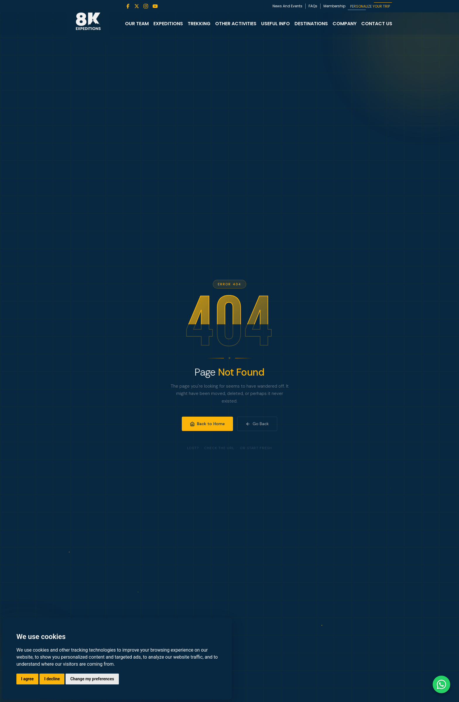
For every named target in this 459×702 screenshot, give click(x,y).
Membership (334, 6)
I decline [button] (52, 679)
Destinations (311, 23)
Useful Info (275, 23)
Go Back (257, 423)
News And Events (287, 6)
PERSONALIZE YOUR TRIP (370, 6)
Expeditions (168, 23)
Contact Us (376, 23)
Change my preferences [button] (92, 679)
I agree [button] (27, 679)
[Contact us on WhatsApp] (441, 684)
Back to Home (207, 423)
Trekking (199, 23)
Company (345, 23)
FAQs (313, 6)
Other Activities (235, 23)
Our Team (137, 23)
